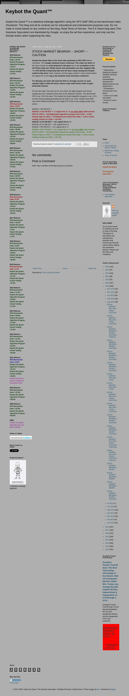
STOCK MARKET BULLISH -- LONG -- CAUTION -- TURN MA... (112, 442)
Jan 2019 (111, 523)
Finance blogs (14, 683)
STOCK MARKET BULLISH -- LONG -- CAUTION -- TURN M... (112, 455)
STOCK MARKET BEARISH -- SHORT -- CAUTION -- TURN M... (112, 332)
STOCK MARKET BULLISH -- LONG (112, 377)
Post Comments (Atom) (51, 272)
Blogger (113, 689)
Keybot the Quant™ (29, 11)
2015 (107, 537)
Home (65, 268)
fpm (98, 689)
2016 (107, 533)
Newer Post (37, 268)
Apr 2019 (110, 513)
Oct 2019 (110, 295)
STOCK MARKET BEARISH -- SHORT (112, 467)
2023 (107, 273)
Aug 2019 (111, 302)
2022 (107, 276)
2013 (107, 543)
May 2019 (111, 510)
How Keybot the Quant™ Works (111, 147)
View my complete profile (115, 213)
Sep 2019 (111, 299)
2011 (107, 549)
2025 (107, 267)
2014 (107, 540)
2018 (107, 527)
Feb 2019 (111, 520)
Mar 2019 (111, 516)
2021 (107, 280)
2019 (107, 286)
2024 (107, 270)
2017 (107, 530)
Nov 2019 (111, 292)
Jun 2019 (111, 507)
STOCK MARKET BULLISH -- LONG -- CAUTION (112, 309)
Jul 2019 (110, 503)
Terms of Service (111, 155)
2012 (107, 546)
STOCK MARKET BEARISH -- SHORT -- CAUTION (112, 344)
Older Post (92, 268)
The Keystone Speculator (110, 195)
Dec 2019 (111, 289)
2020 (107, 283)
